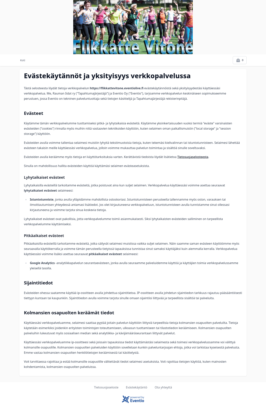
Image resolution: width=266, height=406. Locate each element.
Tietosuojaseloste (106, 387)
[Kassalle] (240, 60)
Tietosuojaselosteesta (192, 157)
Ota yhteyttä (163, 387)
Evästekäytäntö (136, 387)
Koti (22, 60)
